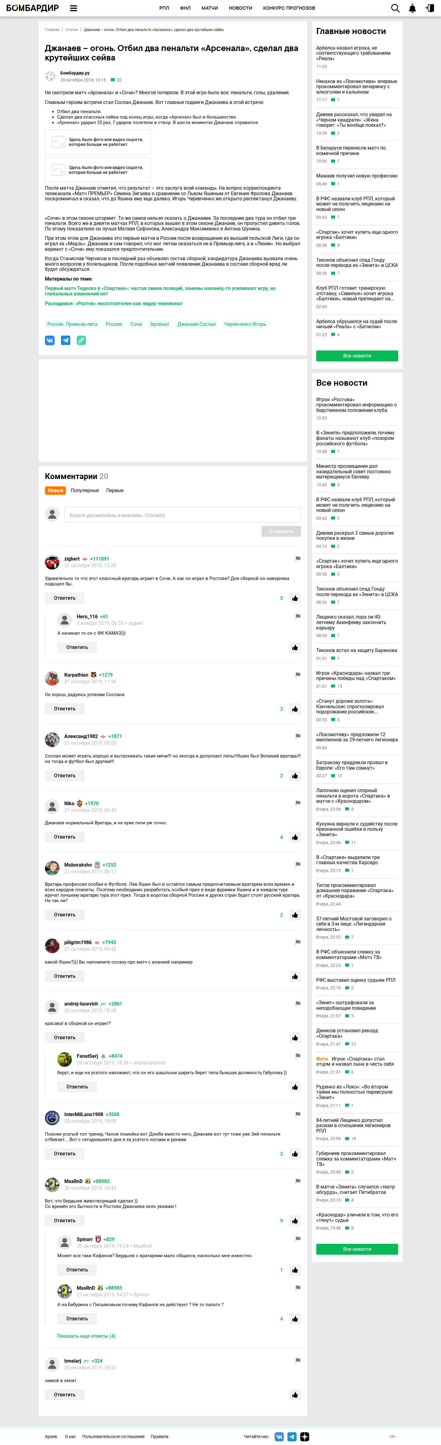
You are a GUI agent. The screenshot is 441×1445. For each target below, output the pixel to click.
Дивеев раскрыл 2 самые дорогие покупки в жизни (355, 535)
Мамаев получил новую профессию (357, 176)
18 (353, 1138)
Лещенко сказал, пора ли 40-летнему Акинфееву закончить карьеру (351, 622)
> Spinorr (139, 1295)
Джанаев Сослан (197, 324)
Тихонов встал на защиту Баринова (356, 650)
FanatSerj (87, 1056)
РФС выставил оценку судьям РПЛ (355, 980)
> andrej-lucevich (148, 1063)
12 (339, 776)
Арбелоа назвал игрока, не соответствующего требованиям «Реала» (353, 53)
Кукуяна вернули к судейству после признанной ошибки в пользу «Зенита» (356, 829)
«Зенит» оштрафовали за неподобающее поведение (346, 1005)
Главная (52, 30)
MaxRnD (73, 1181)
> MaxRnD (141, 1246)
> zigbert (134, 623)
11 (353, 842)
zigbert (72, 559)
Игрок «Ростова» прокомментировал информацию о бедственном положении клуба (356, 405)
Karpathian (76, 675)
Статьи (72, 30)
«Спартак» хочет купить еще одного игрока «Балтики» (357, 234)
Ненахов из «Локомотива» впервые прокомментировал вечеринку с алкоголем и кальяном (356, 87)
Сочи (136, 324)
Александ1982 (81, 736)
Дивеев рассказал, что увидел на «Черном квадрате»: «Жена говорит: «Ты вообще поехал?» (354, 120)
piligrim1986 (78, 942)
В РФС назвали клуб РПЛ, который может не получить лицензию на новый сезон (355, 204)
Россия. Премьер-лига (72, 324)
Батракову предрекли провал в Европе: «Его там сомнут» (352, 765)
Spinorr (85, 1239)
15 (339, 686)
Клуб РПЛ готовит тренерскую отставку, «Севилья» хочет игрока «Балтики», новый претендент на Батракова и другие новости (354, 293)
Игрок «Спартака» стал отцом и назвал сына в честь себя (355, 1061)
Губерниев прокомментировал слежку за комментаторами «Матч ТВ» (356, 1159)
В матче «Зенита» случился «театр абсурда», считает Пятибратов (355, 1189)
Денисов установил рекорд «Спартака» (347, 1033)
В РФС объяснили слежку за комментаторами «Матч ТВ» (349, 954)
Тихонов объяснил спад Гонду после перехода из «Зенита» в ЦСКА (357, 262)
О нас (70, 1437)
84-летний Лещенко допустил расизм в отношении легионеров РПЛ (353, 1126)
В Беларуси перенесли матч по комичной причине (351, 150)
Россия (114, 324)
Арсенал (159, 324)
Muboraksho (78, 865)
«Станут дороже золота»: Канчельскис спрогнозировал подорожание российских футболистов (350, 706)
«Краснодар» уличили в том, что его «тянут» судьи (357, 1217)
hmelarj (72, 1361)
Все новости (357, 356)
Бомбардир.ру (75, 73)
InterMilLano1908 (83, 1114)
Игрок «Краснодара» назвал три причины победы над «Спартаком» (356, 676)
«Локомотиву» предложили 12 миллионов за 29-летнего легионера (357, 737)
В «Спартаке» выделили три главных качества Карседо (348, 860)
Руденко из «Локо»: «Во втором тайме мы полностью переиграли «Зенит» (354, 1092)
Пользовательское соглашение (113, 1437)
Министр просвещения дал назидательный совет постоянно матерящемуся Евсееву (353, 472)
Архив (51, 1437)
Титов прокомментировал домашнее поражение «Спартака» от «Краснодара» (355, 891)
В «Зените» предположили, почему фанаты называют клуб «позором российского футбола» (355, 438)
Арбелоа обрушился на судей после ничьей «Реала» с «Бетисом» (356, 324)
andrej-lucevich (81, 1004)
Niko (69, 803)
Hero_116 (87, 616)
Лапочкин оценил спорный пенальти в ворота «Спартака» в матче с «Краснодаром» (353, 796)
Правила (159, 1437)
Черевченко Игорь (245, 324)
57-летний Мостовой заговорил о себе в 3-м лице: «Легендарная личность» (354, 924)
